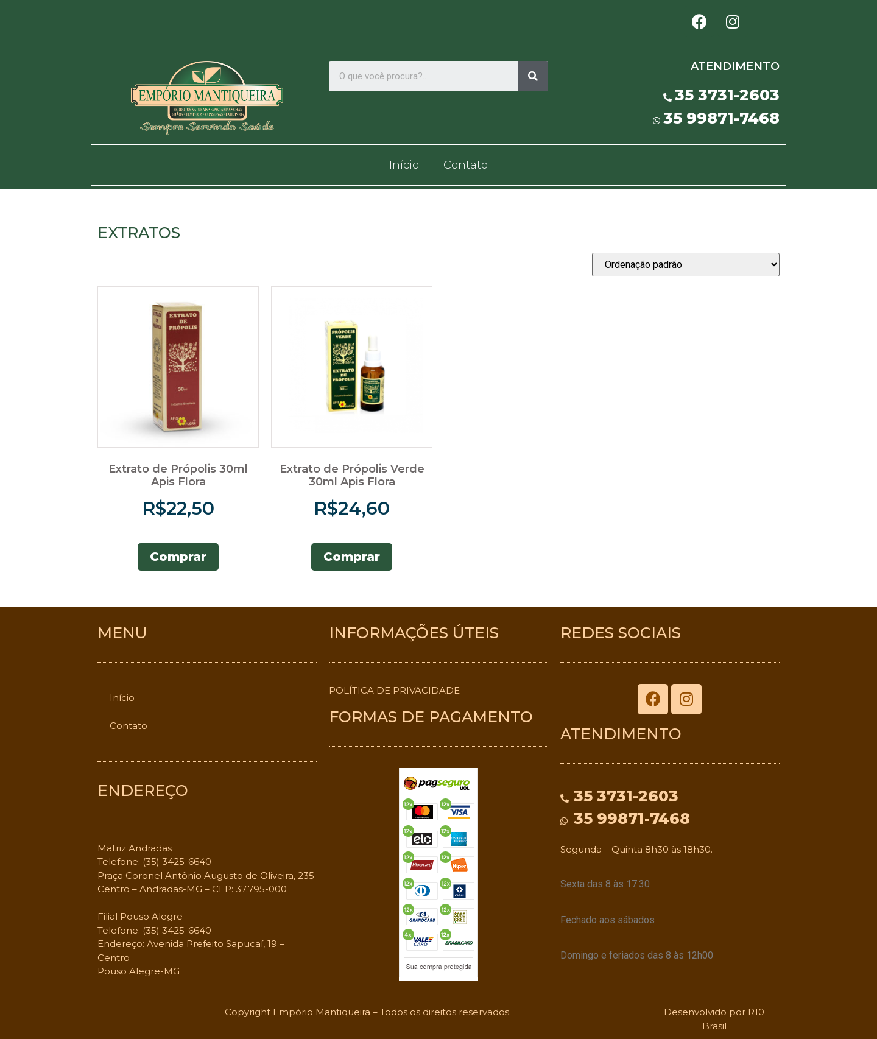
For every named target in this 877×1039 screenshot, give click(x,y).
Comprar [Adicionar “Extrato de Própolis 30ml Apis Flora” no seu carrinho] (178, 556)
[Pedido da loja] (686, 264)
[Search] (533, 76)
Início (404, 165)
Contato (465, 165)
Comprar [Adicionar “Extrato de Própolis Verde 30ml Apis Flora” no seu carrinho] (351, 556)
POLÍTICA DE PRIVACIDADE (394, 690)
